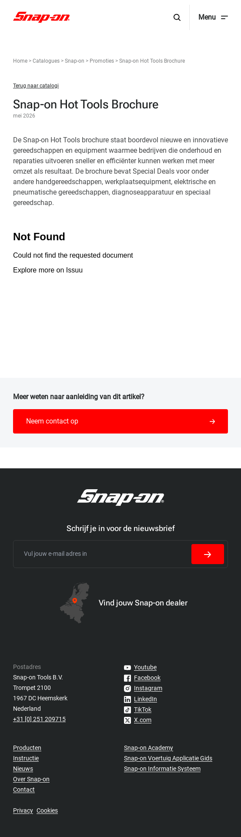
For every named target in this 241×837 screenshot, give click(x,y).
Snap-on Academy (148, 747)
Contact (24, 789)
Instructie (26, 758)
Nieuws (23, 768)
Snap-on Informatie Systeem (162, 768)
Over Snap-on (31, 779)
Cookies (47, 810)
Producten (27, 747)
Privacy (23, 810)
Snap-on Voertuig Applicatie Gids (168, 758)
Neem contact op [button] (120, 421)
